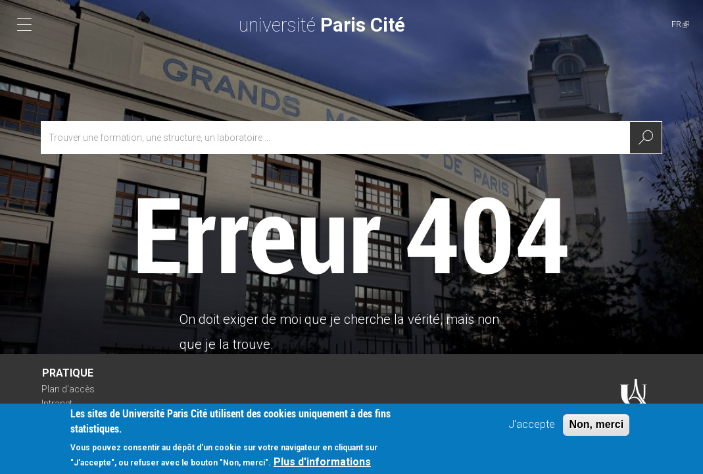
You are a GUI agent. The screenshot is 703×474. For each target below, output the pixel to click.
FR (680, 24)
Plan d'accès (68, 389)
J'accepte (531, 427)
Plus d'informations (322, 464)
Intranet (56, 403)
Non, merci (596, 427)
